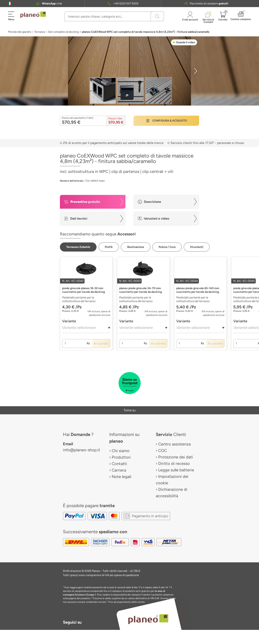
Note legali (121, 476)
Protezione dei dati (175, 457)
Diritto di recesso (174, 463)
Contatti (119, 463)
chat (52, 3)
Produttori (121, 457)
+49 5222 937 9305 (125, 3)
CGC (162, 450)
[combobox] (86, 329)
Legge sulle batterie (176, 469)
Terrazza (39, 32)
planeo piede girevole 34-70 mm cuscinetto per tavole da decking (140, 290)
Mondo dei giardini (19, 32)
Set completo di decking (63, 32)
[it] (10, 3)
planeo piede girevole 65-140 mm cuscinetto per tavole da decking (197, 290)
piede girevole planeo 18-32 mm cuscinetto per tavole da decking (83, 290)
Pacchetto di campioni (209, 3)
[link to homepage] (33, 15)
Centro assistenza (174, 444)
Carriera (119, 470)
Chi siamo (121, 450)
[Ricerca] (157, 16)
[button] (10, 3)
